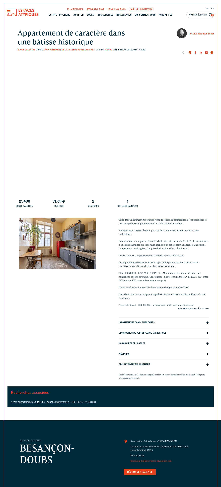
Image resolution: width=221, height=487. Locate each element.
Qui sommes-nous (145, 15)
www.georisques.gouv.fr (129, 378)
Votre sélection (201, 15)
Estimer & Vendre (59, 15)
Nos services (105, 15)
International (75, 9)
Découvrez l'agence (140, 472)
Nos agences (124, 15)
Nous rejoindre (117, 9)
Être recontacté (142, 9)
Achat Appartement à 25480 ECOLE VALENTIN (72, 401)
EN (212, 8)
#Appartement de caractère (60, 50)
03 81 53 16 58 (137, 455)
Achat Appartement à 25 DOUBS (28, 401)
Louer (90, 15)
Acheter (79, 15)
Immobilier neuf (95, 9)
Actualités (165, 15)
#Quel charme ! (86, 50)
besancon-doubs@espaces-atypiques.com (151, 461)
